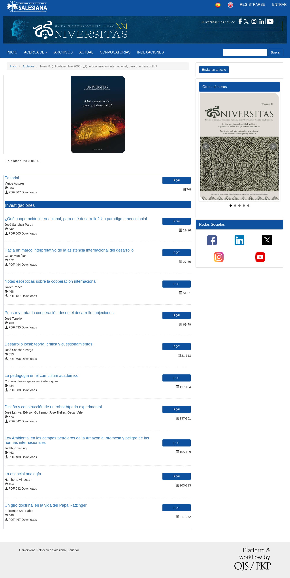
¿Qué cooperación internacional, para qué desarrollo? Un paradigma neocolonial (76, 219)
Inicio (12, 52)
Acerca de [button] (36, 52)
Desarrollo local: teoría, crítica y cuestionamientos (48, 344)
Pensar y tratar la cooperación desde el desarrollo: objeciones (59, 313)
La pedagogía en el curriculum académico (41, 375)
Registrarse (252, 4)
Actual (86, 52)
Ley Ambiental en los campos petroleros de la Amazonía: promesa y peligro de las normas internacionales (77, 440)
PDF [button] (176, 180)
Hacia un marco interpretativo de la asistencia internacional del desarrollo (69, 250)
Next (273, 146)
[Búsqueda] (245, 52)
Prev (205, 146)
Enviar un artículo (214, 69)
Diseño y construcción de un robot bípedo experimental (53, 407)
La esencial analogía (23, 474)
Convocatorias (115, 52)
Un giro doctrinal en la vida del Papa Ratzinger (46, 505)
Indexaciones (150, 52)
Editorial (12, 178)
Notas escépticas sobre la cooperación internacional (50, 281)
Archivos (63, 52)
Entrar (279, 4)
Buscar (276, 52)
